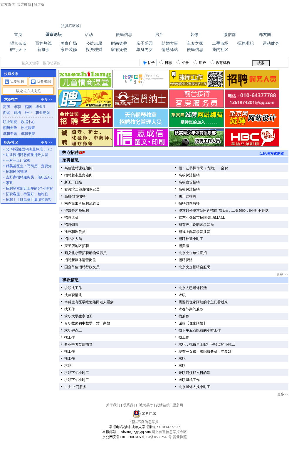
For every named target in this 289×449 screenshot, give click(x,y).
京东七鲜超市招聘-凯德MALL (202, 218)
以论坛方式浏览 (271, 154)
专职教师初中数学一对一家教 (87, 323)
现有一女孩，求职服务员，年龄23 (205, 351)
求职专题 (10, 134)
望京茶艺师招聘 (76, 210)
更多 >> (282, 274)
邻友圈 (265, 34)
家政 (9, 183)
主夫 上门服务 (75, 387)
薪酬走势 (10, 128)
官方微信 (8, 4)
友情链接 (163, 405)
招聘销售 (71, 225)
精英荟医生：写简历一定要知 (29, 166)
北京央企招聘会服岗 (194, 267)
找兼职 (184, 316)
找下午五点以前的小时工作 (200, 330)
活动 (89, 34)
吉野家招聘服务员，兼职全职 (29, 177)
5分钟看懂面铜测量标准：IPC (29, 149)
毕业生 (41, 107)
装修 (194, 34)
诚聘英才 (146, 405)
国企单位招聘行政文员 (82, 267)
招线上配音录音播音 (194, 232)
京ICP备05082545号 (157, 437)
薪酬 (28, 107)
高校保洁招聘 (189, 175)
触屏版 (39, 4)
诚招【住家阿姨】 (193, 323)
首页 (18, 34)
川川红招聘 (187, 196)
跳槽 (17, 113)
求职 (182, 295)
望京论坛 (53, 34)
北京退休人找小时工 (194, 387)
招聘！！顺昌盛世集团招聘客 (29, 200)
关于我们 (113, 405)
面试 (6, 113)
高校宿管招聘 (189, 182)
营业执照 (180, 437)
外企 (28, 113)
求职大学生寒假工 (78, 316)
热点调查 (28, 128)
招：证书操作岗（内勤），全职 (203, 168)
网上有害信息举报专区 (169, 432)
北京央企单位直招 (193, 253)
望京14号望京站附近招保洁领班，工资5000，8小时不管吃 (223, 210)
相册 (183, 62)
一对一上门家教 (18, 160)
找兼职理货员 (74, 232)
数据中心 (28, 122)
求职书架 (28, 134)
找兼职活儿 (73, 295)
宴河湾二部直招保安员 (82, 189)
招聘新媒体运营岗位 (80, 260)
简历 (6, 107)
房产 (159, 34)
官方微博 (24, 4)
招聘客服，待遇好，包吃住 (27, 194)
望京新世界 (155, 446)
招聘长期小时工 (191, 239)
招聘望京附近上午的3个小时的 (29, 188)
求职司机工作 (189, 380)
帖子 (149, 63)
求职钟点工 (73, 330)
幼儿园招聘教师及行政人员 (27, 155)
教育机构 (220, 62)
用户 (200, 62)
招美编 (184, 246)
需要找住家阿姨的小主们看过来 (203, 302)
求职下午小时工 (76, 373)
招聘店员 (71, 218)
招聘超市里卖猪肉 (78, 175)
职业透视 (10, 122)
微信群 (230, 34)
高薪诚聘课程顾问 (78, 168)
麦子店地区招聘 (76, 246)
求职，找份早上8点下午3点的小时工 (207, 344)
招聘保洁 (186, 260)
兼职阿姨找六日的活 (194, 373)
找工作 (69, 309)
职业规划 (43, 113)
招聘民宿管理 (16, 172)
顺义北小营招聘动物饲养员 (85, 253)
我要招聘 (17, 81)
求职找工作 (73, 288)
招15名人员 (73, 239)
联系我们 (130, 405)
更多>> (282, 394)
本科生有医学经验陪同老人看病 (89, 302)
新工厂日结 (73, 182)
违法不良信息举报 (144, 422)
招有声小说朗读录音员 (196, 225)
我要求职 (44, 81)
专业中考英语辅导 (78, 344)
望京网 (16, 22)
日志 (165, 62)
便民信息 (124, 34)
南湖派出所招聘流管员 (82, 203)
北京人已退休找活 (193, 288)
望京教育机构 (135, 446)
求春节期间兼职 (191, 309)
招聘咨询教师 (189, 203)
